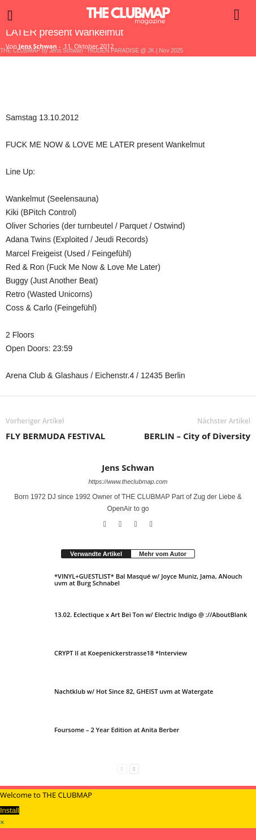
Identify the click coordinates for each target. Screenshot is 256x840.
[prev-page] (122, 769)
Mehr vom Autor (162, 553)
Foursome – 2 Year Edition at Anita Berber (116, 729)
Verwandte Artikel (96, 553)
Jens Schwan (38, 46)
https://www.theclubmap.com (127, 481)
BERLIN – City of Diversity (197, 435)
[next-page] (134, 769)
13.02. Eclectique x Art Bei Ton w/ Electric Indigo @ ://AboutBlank (150, 614)
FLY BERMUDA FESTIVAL (55, 435)
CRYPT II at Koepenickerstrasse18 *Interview (120, 653)
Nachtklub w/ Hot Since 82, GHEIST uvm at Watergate (133, 691)
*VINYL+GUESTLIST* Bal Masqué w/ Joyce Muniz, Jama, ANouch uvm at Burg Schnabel (148, 579)
